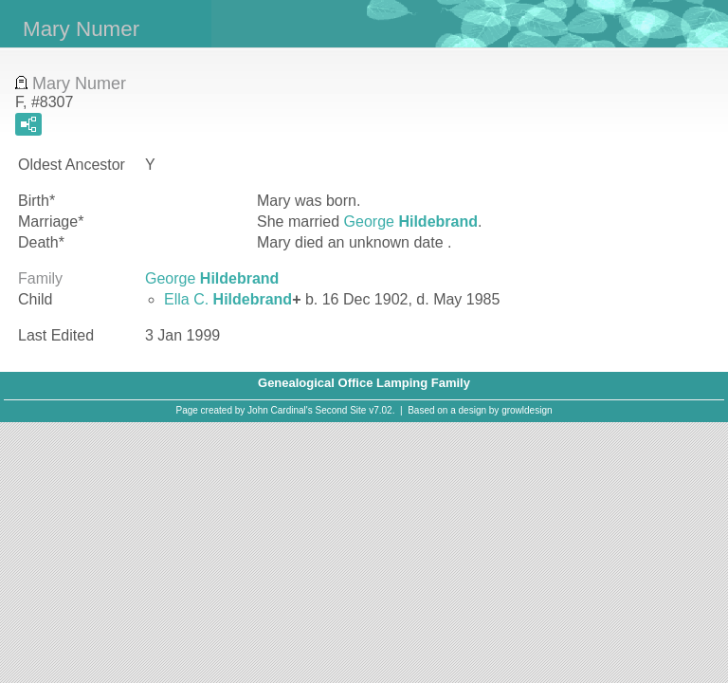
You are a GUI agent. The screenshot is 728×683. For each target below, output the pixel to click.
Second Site (341, 410)
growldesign (526, 410)
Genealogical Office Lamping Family (364, 383)
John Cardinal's (280, 410)
